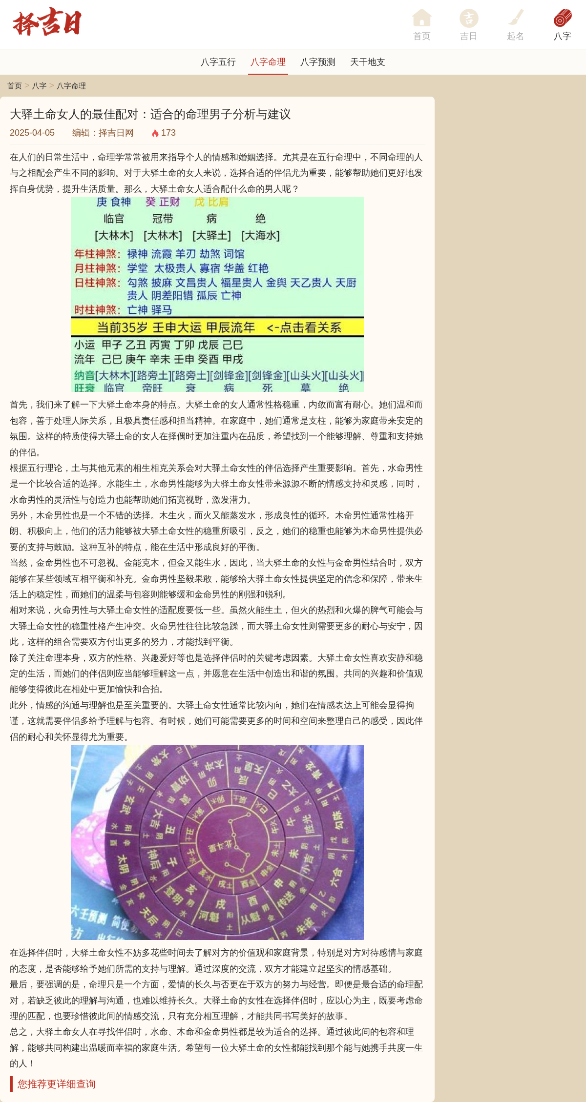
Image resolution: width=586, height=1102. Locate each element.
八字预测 (317, 62)
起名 (515, 36)
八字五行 (218, 62)
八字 (562, 36)
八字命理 (268, 62)
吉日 (469, 36)
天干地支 (367, 62)
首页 (14, 86)
